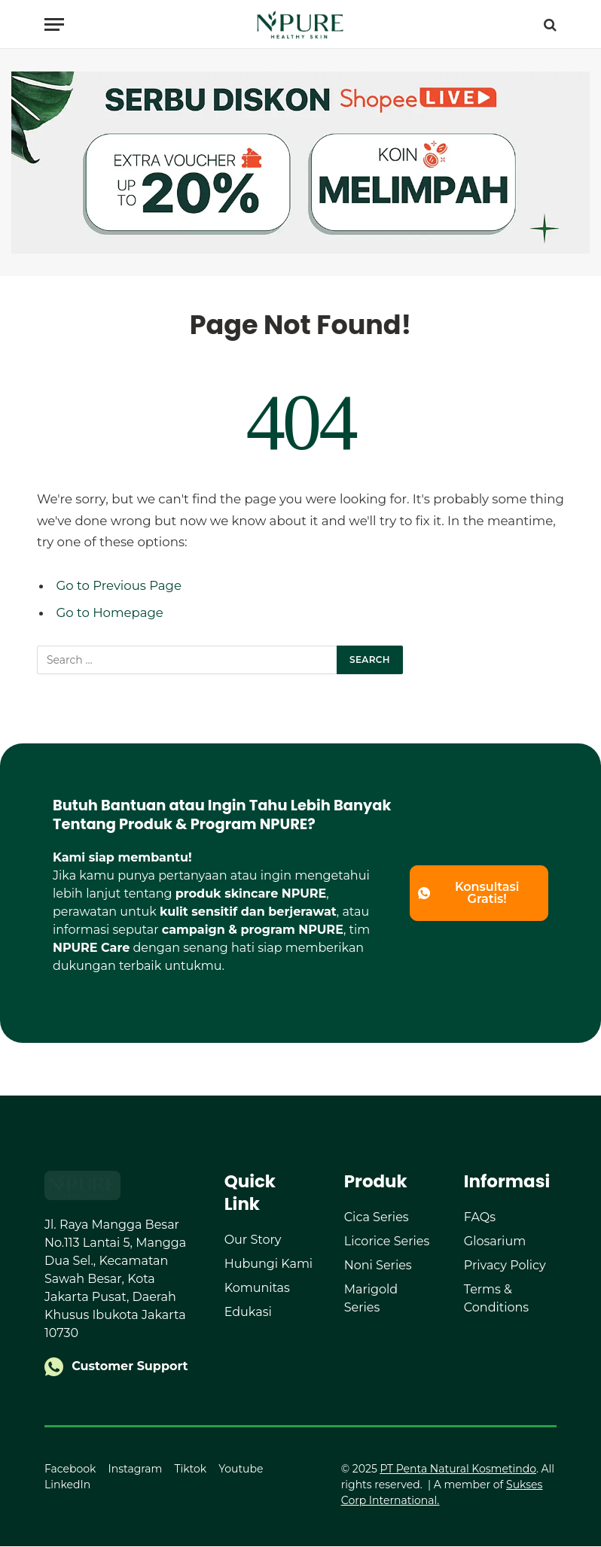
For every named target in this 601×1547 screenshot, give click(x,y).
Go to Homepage (110, 612)
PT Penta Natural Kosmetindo (458, 1469)
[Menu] (54, 24)
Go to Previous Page (119, 585)
